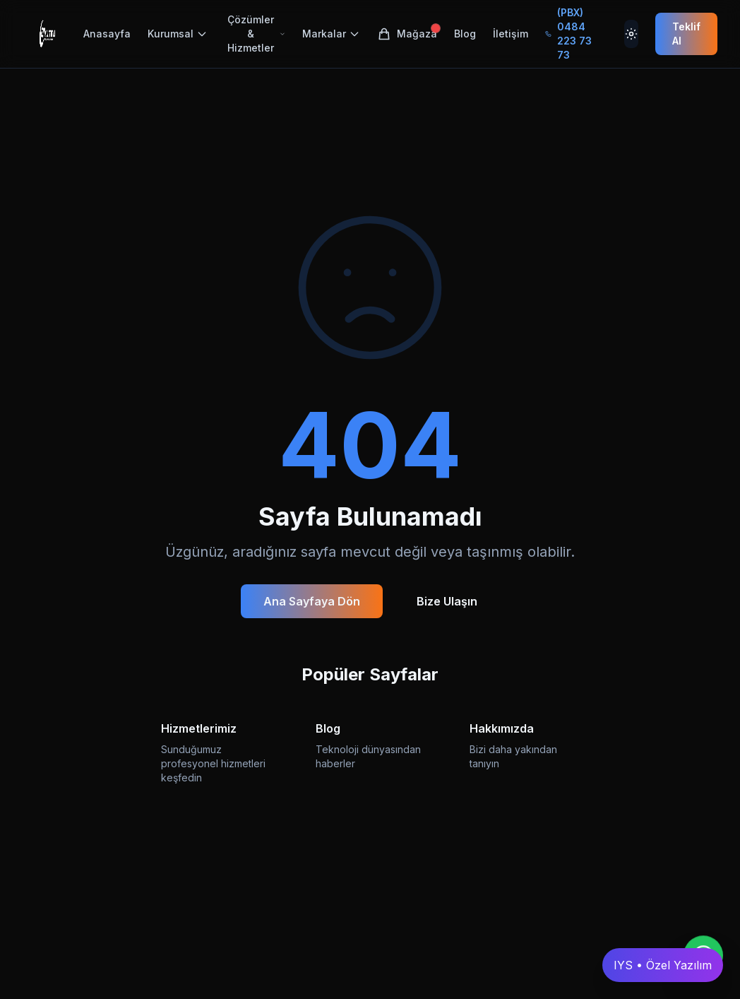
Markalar (331, 34)
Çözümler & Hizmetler (256, 33)
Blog (465, 34)
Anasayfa (107, 34)
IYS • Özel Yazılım (663, 965)
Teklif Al (686, 33)
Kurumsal (178, 34)
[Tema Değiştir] (631, 34)
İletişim (510, 34)
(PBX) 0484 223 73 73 (568, 33)
